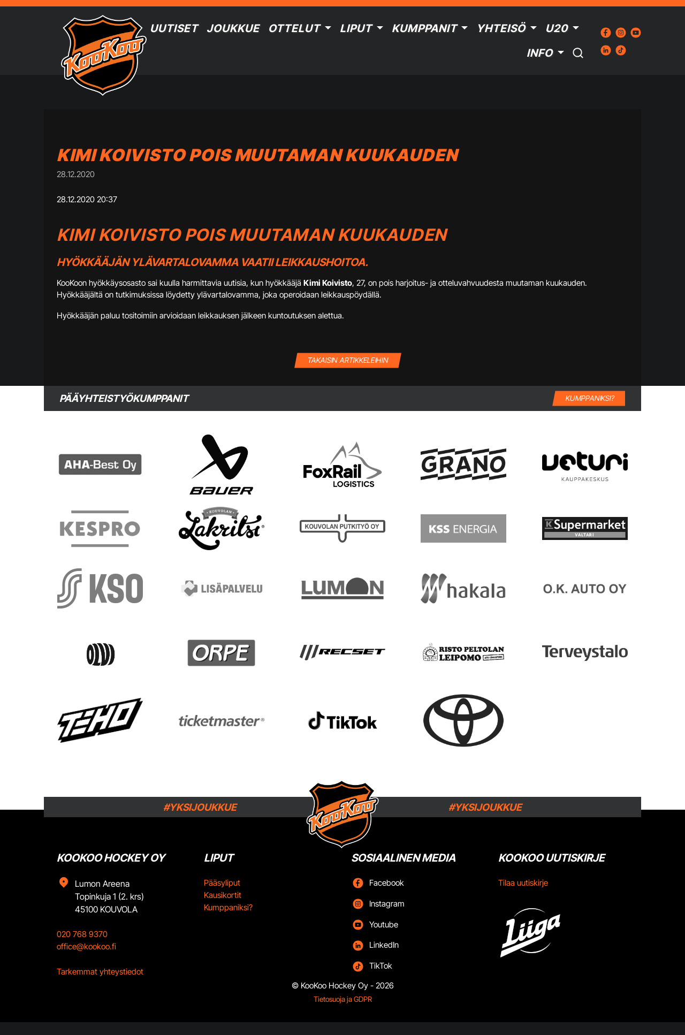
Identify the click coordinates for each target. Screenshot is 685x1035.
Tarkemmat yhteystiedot (100, 971)
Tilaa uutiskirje (523, 883)
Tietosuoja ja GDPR (343, 999)
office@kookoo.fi (86, 946)
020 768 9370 (82, 934)
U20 (556, 28)
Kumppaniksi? (228, 907)
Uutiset (174, 28)
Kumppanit (424, 28)
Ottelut (294, 28)
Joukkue (233, 28)
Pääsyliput (222, 883)
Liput (356, 28)
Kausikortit (222, 895)
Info (540, 53)
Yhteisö (501, 28)
